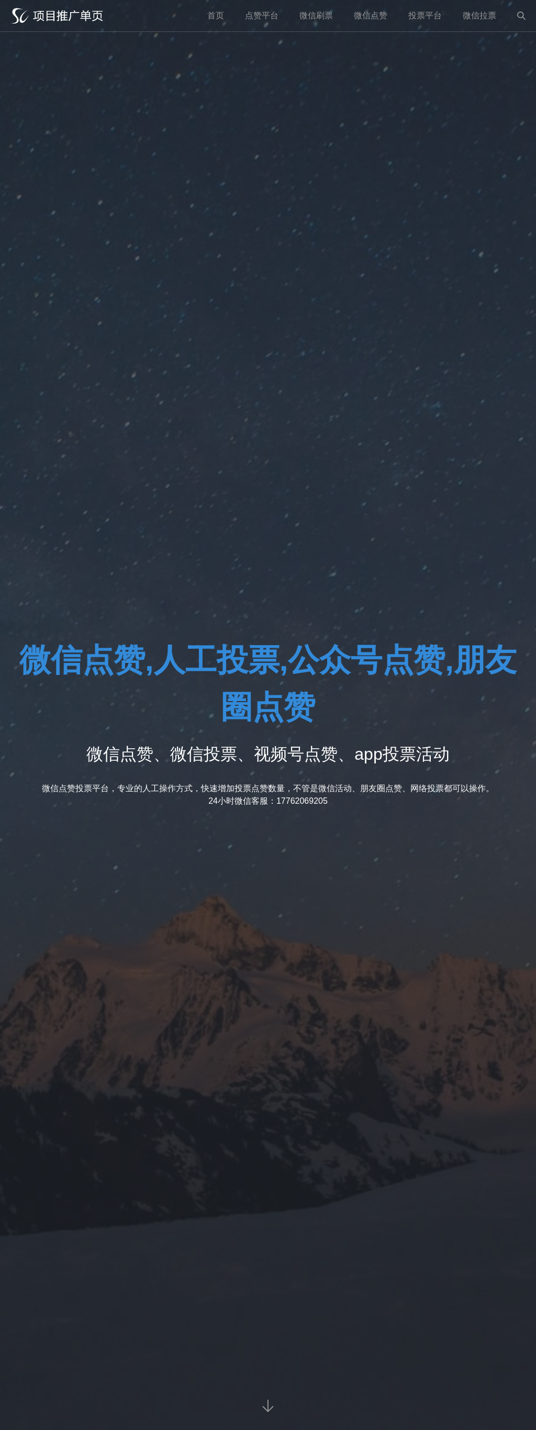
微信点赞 (370, 15)
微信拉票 (479, 15)
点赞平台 (261, 15)
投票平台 (425, 15)
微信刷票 (316, 15)
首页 (215, 15)
